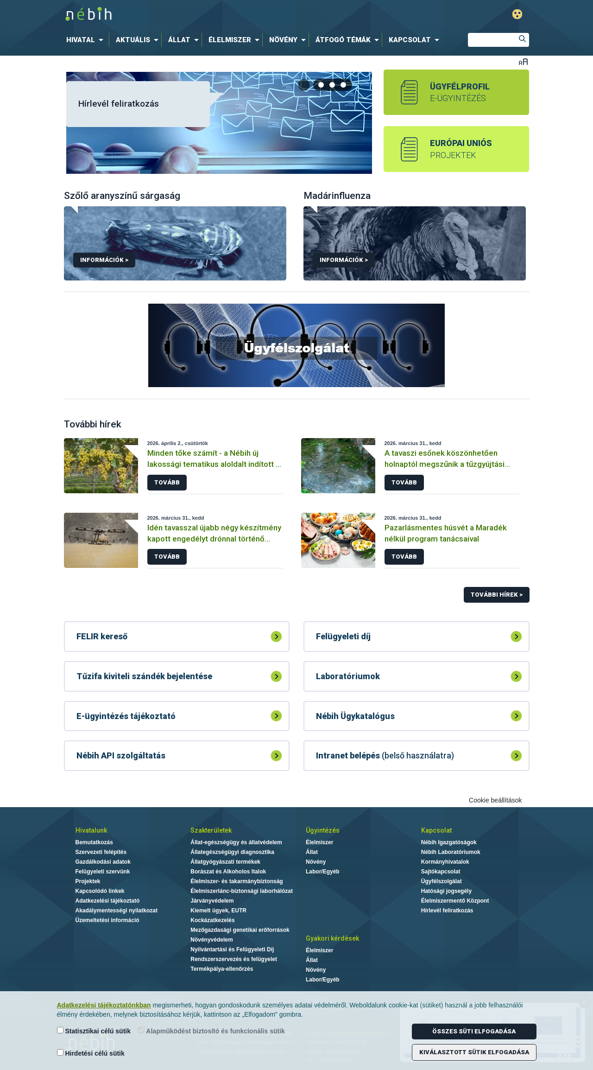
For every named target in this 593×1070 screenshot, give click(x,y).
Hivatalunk (91, 830)
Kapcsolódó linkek (100, 891)
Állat (312, 852)
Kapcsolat (436, 830)
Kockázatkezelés (212, 920)
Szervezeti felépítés (101, 852)
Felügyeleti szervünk (103, 871)
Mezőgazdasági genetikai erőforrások (239, 930)
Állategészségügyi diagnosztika (232, 852)
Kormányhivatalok (445, 862)
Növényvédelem (211, 939)
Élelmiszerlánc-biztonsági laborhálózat (241, 891)
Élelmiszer (319, 842)
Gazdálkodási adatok (103, 862)
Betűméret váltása (523, 61)
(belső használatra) (385, 755)
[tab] (321, 84)
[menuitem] (86, 40)
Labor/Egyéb (323, 871)
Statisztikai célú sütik (94, 1031)
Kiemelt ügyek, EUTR (218, 910)
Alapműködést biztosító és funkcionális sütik (211, 1031)
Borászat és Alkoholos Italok (228, 871)
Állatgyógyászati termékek (225, 862)
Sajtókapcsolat (441, 871)
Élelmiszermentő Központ (455, 901)
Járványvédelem (211, 901)
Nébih (198, 15)
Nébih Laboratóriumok (450, 852)
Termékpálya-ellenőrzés (221, 969)
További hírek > (497, 594)
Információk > (104, 259)
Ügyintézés (323, 830)
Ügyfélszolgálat (441, 881)
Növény (316, 862)
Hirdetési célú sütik (91, 1053)
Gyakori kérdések (332, 938)
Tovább (167, 482)
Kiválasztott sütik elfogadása (474, 1052)
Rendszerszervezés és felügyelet (233, 959)
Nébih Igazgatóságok (449, 842)
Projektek (88, 881)
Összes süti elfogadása (474, 1031)
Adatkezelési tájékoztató (108, 901)
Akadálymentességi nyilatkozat (117, 910)
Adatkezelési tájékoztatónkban (104, 1005)
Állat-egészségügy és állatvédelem (236, 842)
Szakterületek (211, 830)
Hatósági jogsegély (446, 891)
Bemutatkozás (94, 842)
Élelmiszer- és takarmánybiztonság (236, 881)
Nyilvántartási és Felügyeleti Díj (232, 949)
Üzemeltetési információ (107, 920)
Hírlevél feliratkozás (118, 103)
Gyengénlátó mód (517, 14)
